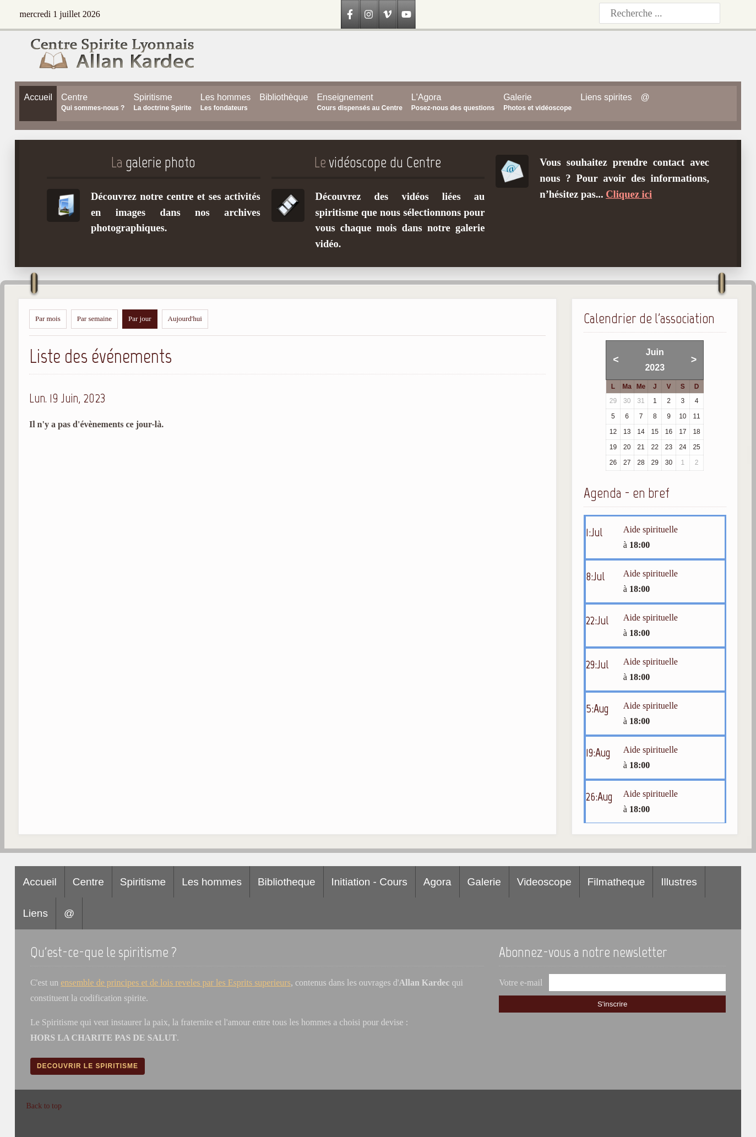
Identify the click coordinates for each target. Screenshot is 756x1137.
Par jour (139, 318)
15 (655, 432)
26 (613, 462)
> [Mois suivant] (694, 359)
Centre (88, 882)
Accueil (39, 882)
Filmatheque (616, 882)
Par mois (48, 318)
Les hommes (212, 882)
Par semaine (94, 318)
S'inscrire (612, 1004)
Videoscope (544, 882)
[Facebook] (350, 14)
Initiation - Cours (369, 882)
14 (640, 432)
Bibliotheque (287, 882)
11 (696, 416)
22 (655, 447)
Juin (655, 352)
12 (613, 432)
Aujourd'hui (185, 318)
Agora (437, 882)
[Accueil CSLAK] (105, 56)
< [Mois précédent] (616, 359)
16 (668, 432)
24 (682, 447)
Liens (35, 913)
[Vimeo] (387, 14)
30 (668, 462)
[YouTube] (406, 14)
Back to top (44, 1106)
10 (682, 416)
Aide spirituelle (650, 529)
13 (626, 432)
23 (668, 447)
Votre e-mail (520, 982)
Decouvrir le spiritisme (87, 1066)
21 (640, 447)
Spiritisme (143, 882)
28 (640, 462)
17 (682, 432)
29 (655, 462)
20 (626, 447)
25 (696, 447)
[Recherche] (659, 13)
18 (696, 432)
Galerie (484, 882)
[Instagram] (369, 14)
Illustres (679, 882)
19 (613, 447)
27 (626, 462)
